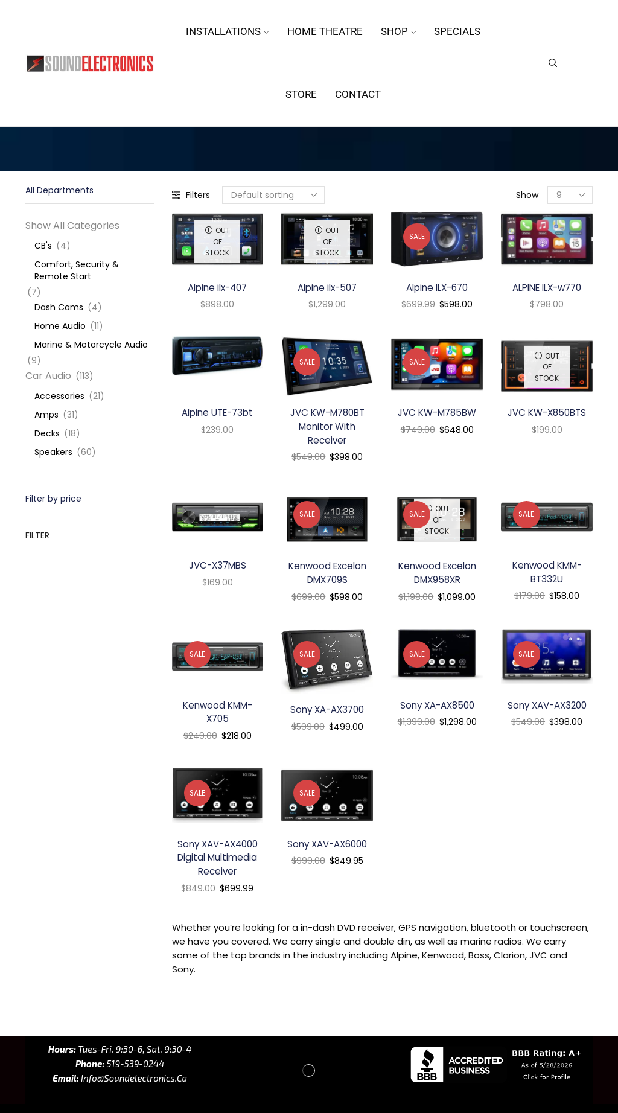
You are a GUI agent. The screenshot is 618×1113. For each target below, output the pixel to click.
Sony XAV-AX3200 (547, 710)
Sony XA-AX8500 (437, 710)
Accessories (59, 396)
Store (301, 94)
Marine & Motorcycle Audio (91, 345)
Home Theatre (325, 31)
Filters (191, 195)
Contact (358, 94)
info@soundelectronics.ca (133, 1087)
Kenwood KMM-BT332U (546, 576)
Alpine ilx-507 (327, 288)
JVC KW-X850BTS (547, 414)
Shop (398, 31)
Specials (457, 31)
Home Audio (60, 326)
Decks (47, 433)
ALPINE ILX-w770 (547, 288)
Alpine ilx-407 (217, 288)
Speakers (53, 452)
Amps (46, 415)
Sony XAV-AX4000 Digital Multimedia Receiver (217, 865)
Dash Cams (58, 307)
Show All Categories (72, 225)
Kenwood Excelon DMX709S (327, 577)
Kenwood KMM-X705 (217, 717)
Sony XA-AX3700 (327, 715)
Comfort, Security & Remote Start (76, 270)
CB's (43, 246)
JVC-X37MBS (217, 569)
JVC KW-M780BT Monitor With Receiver (327, 428)
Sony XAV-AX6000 (327, 851)
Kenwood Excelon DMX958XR (437, 577)
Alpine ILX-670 (437, 288)
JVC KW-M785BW (437, 414)
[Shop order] (273, 195)
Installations (227, 31)
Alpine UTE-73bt (217, 414)
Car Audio (48, 376)
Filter (37, 535)
